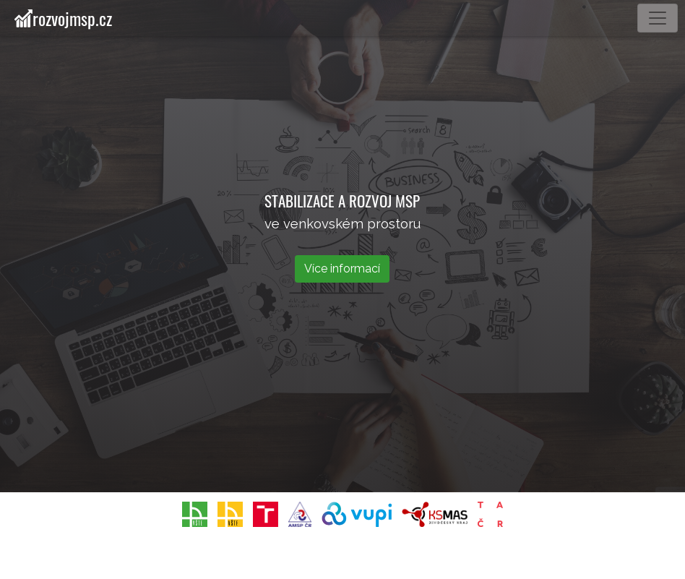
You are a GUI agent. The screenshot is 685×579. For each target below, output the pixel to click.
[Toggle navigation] (657, 18)
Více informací (342, 268)
